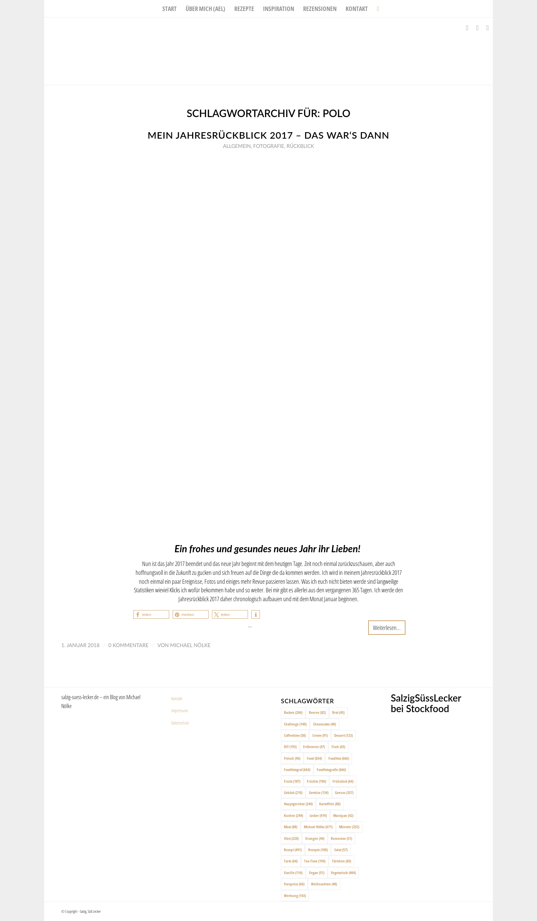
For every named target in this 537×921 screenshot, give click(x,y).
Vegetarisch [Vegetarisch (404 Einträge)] (343, 872)
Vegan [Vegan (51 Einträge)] (316, 872)
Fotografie (268, 146)
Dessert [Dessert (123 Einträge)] (343, 735)
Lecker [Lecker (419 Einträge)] (318, 815)
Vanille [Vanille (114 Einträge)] (293, 872)
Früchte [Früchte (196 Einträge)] (316, 781)
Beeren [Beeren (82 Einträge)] (317, 712)
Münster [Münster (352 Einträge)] (349, 826)
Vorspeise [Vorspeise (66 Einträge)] (294, 883)
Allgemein (237, 146)
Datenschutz (180, 723)
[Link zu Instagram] (477, 28)
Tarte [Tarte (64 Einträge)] (291, 860)
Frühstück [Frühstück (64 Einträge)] (343, 781)
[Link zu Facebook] (467, 28)
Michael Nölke (190, 645)
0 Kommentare (129, 645)
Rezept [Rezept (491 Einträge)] (293, 849)
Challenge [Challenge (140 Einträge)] (295, 724)
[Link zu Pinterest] (488, 28)
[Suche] (375, 8)
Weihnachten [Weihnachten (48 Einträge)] (324, 883)
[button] (151, 614)
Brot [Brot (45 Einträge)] (338, 712)
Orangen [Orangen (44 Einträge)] (314, 838)
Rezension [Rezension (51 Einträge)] (341, 838)
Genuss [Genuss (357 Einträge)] (344, 792)
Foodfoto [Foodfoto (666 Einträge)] (338, 758)
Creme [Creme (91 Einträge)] (320, 735)
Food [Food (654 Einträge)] (314, 758)
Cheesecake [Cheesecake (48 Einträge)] (324, 724)
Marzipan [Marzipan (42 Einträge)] (343, 815)
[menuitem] (169, 8)
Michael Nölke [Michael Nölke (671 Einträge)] (318, 826)
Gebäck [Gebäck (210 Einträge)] (293, 792)
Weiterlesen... (387, 627)
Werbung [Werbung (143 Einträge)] (295, 895)
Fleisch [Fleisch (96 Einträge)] (292, 758)
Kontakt (176, 698)
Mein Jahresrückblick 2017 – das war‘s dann (268, 135)
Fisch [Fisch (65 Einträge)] (338, 746)
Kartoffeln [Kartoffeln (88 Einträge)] (329, 803)
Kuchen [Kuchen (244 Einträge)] (293, 815)
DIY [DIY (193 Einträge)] (290, 746)
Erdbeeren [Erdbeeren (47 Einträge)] (314, 746)
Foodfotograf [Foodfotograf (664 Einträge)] (297, 769)
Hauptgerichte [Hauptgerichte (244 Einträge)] (298, 803)
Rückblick (300, 146)
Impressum (179, 710)
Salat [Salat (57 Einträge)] (341, 849)
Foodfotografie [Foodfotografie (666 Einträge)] (331, 769)
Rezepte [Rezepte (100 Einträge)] (318, 849)
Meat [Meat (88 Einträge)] (290, 826)
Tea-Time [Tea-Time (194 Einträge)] (314, 860)
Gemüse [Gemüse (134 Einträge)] (318, 792)
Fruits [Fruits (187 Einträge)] (292, 781)
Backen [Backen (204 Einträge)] (293, 712)
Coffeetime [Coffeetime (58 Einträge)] (295, 735)
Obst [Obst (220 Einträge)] (291, 838)
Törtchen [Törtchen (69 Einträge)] (341, 860)
